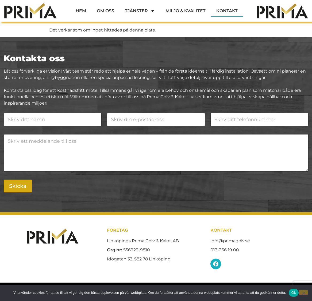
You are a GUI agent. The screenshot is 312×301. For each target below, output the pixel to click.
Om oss (105, 10)
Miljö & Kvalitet (185, 10)
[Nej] (303, 292)
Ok (293, 293)
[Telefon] (259, 119)
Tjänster (140, 11)
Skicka (17, 186)
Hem (81, 10)
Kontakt (227, 10)
